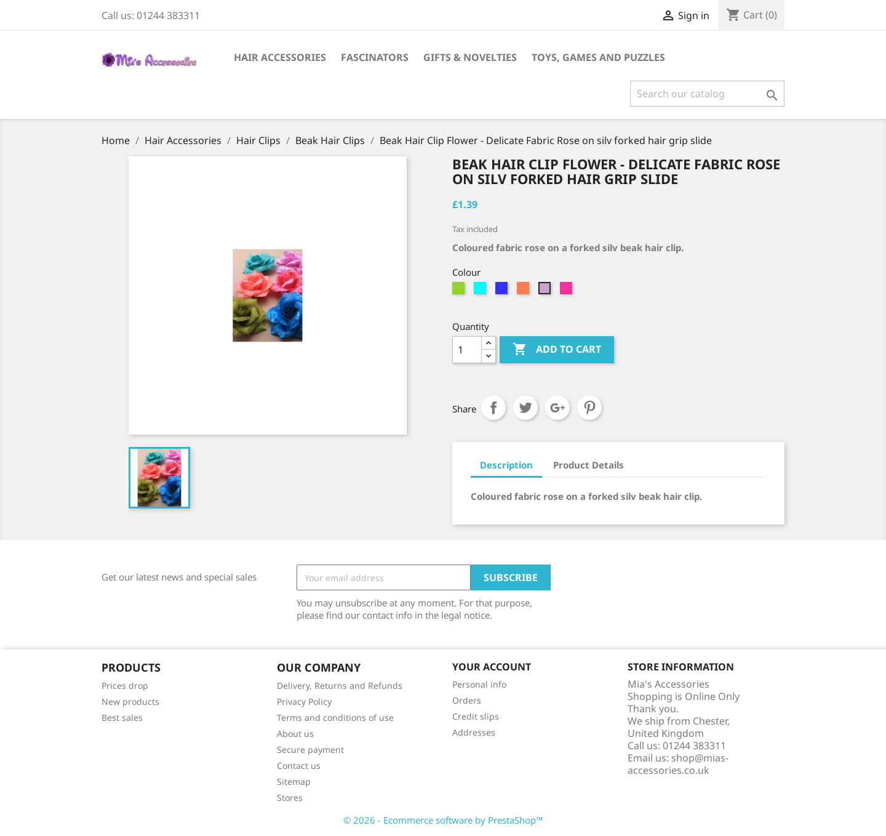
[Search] (707, 94)
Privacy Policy (304, 701)
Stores (290, 797)
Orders (466, 700)
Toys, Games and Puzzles (598, 57)
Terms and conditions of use (335, 717)
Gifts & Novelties (470, 57)
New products (130, 701)
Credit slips (475, 716)
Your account (491, 666)
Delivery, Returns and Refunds (339, 685)
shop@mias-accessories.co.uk (678, 764)
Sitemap (294, 781)
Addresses (473, 732)
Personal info (479, 684)
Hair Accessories (280, 57)
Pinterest (589, 407)
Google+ (557, 407)
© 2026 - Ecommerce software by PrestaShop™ (443, 820)
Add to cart (557, 350)
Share (493, 407)
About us (295, 733)
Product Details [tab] (588, 465)
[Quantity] (467, 349)
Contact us (299, 765)
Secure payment (310, 749)
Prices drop (125, 685)
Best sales (122, 717)
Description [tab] (506, 465)
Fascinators (375, 57)
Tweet (525, 407)
